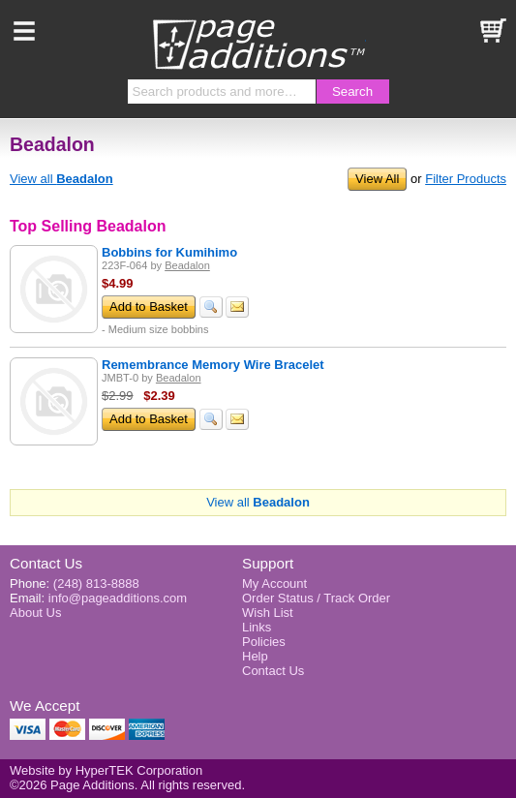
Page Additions (258, 44)
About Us (35, 612)
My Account (274, 583)
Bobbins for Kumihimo (169, 252)
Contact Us (46, 563)
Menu (24, 31)
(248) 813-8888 (96, 583)
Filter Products (465, 178)
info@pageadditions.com (117, 598)
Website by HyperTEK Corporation (106, 770)
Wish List (267, 612)
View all (61, 178)
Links (256, 627)
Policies (264, 641)
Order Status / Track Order (316, 598)
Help (255, 656)
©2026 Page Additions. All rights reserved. (127, 785)
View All (377, 178)
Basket (491, 31)
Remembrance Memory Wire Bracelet (213, 364)
